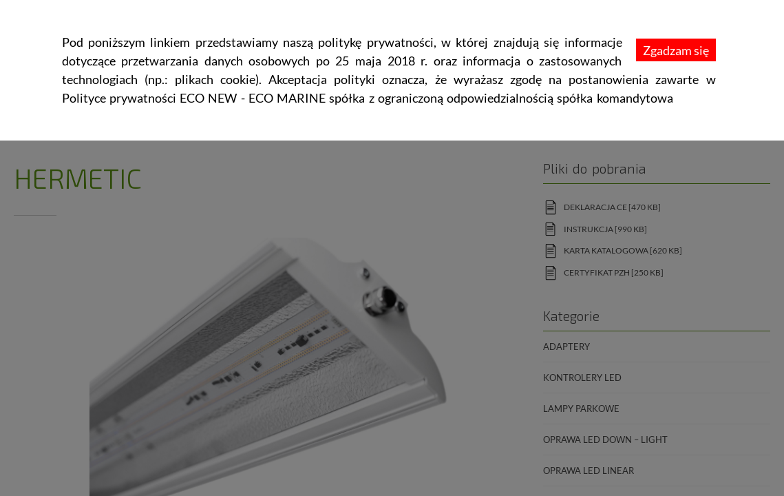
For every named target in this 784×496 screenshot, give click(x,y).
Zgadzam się (676, 50)
